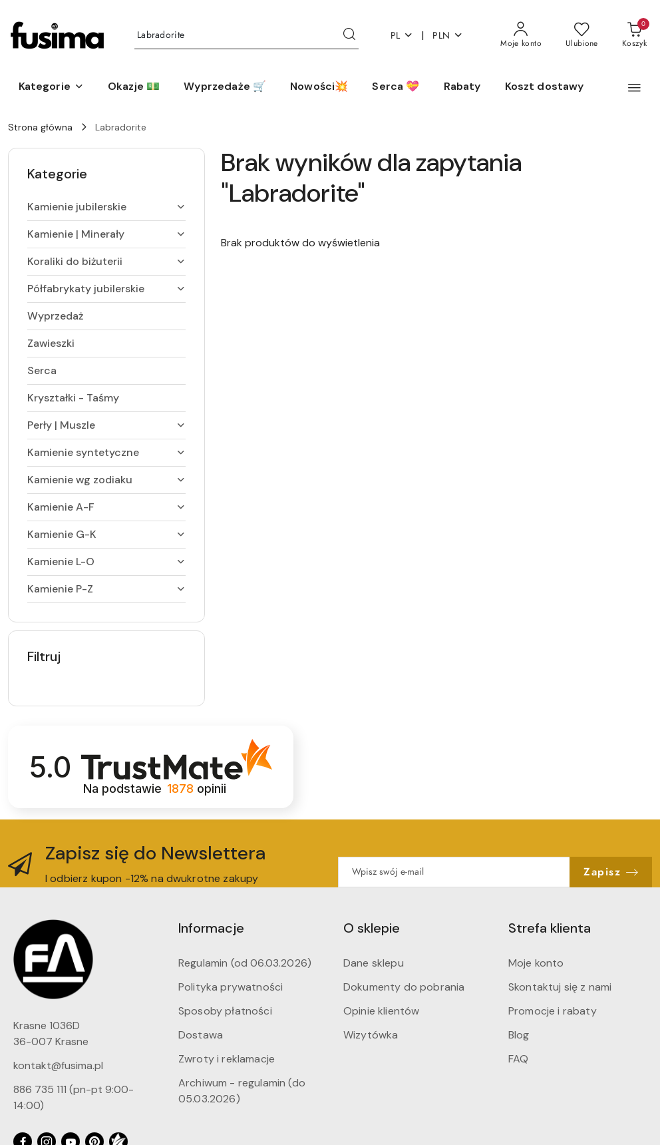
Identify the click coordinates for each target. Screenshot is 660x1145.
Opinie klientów (381, 1011)
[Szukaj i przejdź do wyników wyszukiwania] (349, 35)
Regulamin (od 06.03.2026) (244, 963)
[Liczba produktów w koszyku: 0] (634, 35)
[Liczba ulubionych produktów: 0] (581, 35)
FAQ (518, 1059)
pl (402, 35)
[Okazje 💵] (133, 87)
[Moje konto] (521, 35)
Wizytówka (370, 1035)
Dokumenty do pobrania (403, 987)
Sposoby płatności (225, 1011)
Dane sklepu (373, 963)
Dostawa (200, 1035)
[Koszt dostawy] (544, 87)
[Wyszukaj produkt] (246, 35)
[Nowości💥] (319, 87)
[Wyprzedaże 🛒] (224, 87)
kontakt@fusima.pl (58, 1065)
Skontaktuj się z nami (559, 987)
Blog (519, 1035)
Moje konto (536, 963)
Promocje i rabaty (552, 1011)
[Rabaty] (462, 87)
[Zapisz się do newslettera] (454, 872)
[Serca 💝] (395, 87)
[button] (51, 87)
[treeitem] (106, 207)
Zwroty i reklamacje (226, 1059)
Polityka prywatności (230, 987)
